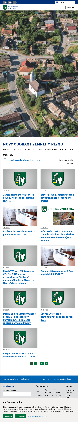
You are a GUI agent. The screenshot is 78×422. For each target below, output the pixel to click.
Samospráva (17, 149)
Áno (44, 379)
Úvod (6, 149)
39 (42, 363)
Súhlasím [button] (8, 416)
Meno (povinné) (10, 390)
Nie (48, 379)
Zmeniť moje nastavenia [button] (37, 416)
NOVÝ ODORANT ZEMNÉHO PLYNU (59, 149)
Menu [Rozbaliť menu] (70, 7)
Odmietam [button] (20, 416)
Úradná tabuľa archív (34, 149)
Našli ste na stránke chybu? (62, 379)
